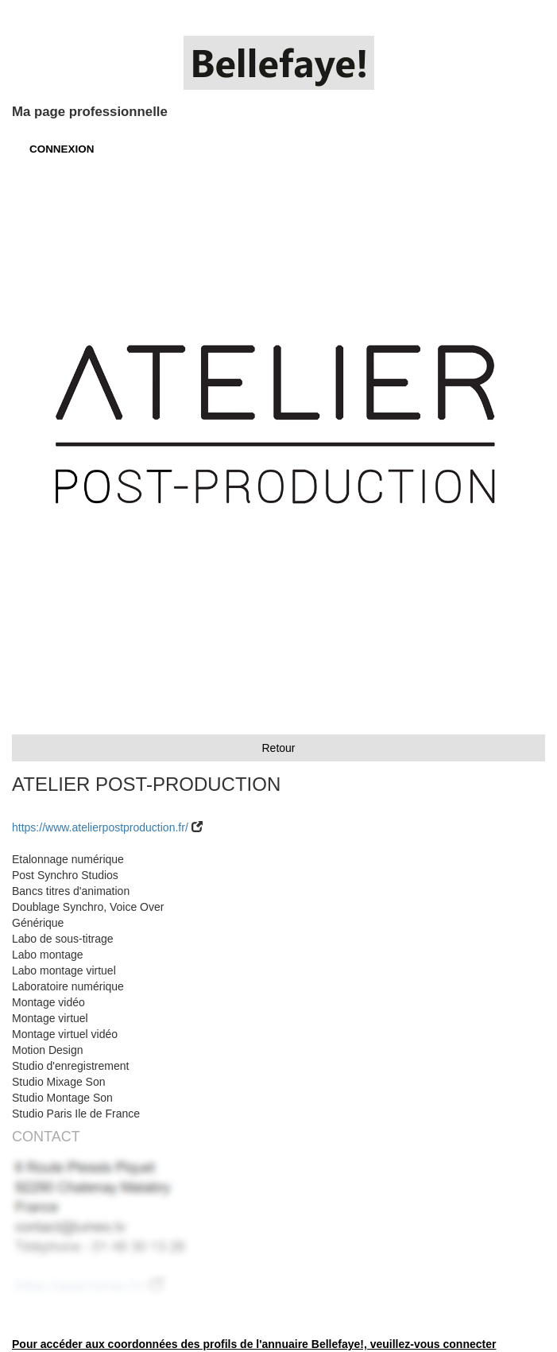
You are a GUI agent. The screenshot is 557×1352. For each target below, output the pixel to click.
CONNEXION (61, 149)
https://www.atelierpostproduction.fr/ (100, 827)
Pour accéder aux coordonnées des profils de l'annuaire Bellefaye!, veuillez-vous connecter (254, 1344)
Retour (278, 748)
